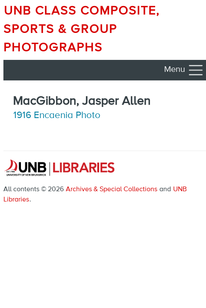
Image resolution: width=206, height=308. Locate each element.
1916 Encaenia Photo (56, 115)
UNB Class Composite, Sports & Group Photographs (81, 29)
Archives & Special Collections (111, 189)
